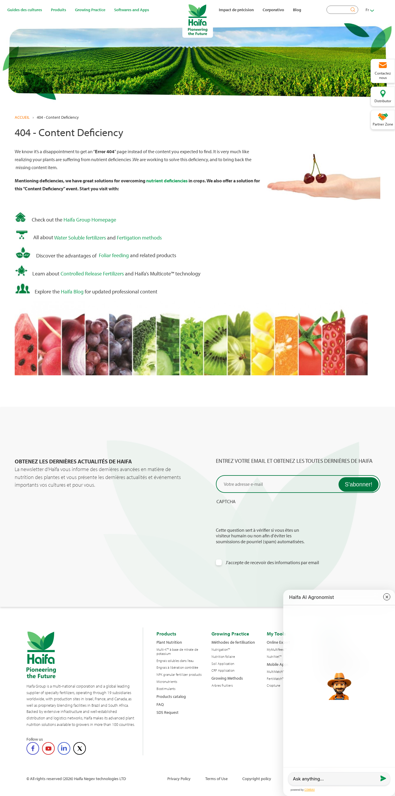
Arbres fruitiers (222, 685)
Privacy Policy (179, 778)
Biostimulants (165, 689)
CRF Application (222, 670)
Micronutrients (166, 682)
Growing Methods (227, 678)
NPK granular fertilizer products (178, 675)
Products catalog (171, 696)
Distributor (382, 100)
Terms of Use (216, 778)
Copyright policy (256, 778)
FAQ (160, 704)
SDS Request (167, 712)
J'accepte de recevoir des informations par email (272, 562)
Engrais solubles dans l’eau (175, 661)
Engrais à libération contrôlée (177, 667)
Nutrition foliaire (223, 657)
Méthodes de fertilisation (233, 642)
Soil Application (222, 664)
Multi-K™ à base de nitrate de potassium (177, 652)
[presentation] (260, 515)
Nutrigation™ (220, 650)
